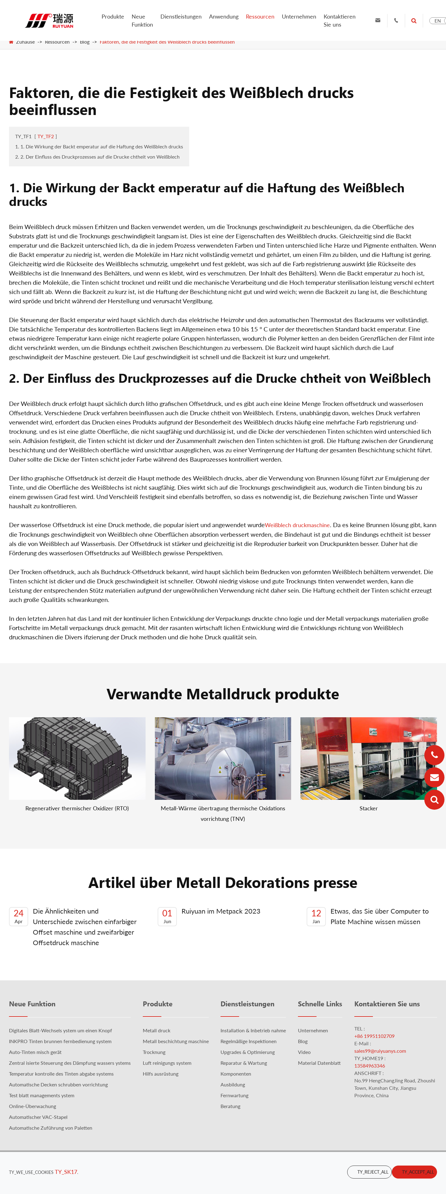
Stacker (369, 808)
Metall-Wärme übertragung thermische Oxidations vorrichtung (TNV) (223, 813)
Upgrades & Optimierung (248, 1052)
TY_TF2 (45, 136)
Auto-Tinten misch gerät (35, 1052)
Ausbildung (233, 1084)
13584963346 (369, 1065)
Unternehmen (299, 16)
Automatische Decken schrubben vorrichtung (58, 1084)
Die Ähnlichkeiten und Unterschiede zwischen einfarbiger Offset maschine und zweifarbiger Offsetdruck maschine (73, 927)
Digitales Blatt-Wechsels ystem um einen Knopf (60, 1030)
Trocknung (154, 1052)
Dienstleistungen (181, 16)
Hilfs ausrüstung (160, 1074)
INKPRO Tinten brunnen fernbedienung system (60, 1041)
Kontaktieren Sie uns (340, 20)
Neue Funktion (142, 20)
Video (304, 1052)
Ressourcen (260, 16)
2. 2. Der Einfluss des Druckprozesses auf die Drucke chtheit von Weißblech (97, 157)
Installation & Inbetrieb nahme (253, 1030)
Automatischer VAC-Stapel (38, 1117)
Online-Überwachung (32, 1106)
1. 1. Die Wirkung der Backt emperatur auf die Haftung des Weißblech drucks (99, 146)
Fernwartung (234, 1095)
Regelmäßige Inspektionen (249, 1041)
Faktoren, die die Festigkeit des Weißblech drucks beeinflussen (167, 42)
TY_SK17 (66, 1171)
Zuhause (25, 42)
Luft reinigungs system (167, 1063)
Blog (85, 42)
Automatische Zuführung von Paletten (50, 1128)
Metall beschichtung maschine (176, 1041)
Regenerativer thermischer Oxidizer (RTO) (77, 808)
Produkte (113, 16)
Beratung (230, 1106)
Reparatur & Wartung (244, 1063)
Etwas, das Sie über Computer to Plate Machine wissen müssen (368, 916)
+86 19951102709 (374, 1036)
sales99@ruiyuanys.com (380, 1051)
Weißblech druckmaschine (297, 525)
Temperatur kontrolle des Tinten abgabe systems (61, 1074)
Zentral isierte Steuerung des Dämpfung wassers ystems (70, 1063)
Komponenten (236, 1074)
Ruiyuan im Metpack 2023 (209, 916)
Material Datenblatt (319, 1063)
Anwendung (223, 16)
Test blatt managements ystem (41, 1095)
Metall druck (156, 1030)
